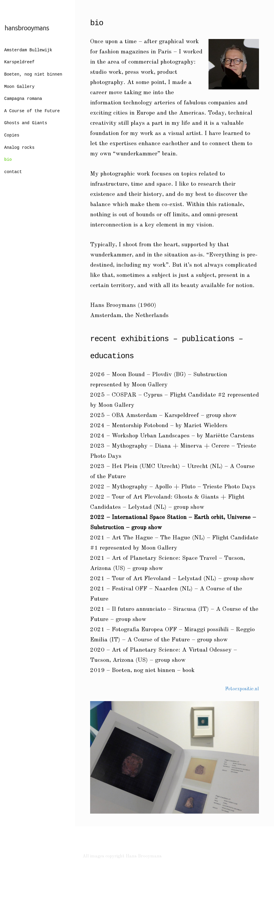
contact (13, 172)
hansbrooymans (27, 28)
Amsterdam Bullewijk (28, 50)
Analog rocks (19, 148)
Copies (11, 135)
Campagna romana (23, 99)
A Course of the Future (32, 111)
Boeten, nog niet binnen (33, 74)
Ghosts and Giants (25, 123)
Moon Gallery (19, 87)
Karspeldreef (19, 62)
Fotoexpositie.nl (242, 689)
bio (8, 160)
